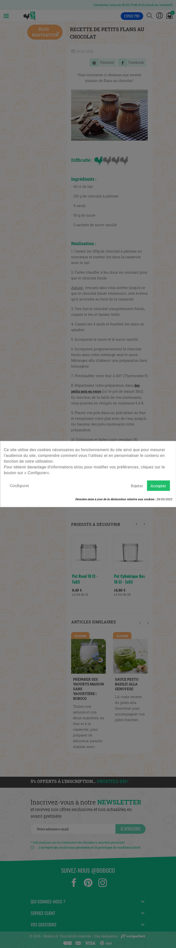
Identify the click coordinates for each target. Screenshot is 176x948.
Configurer (19, 485)
